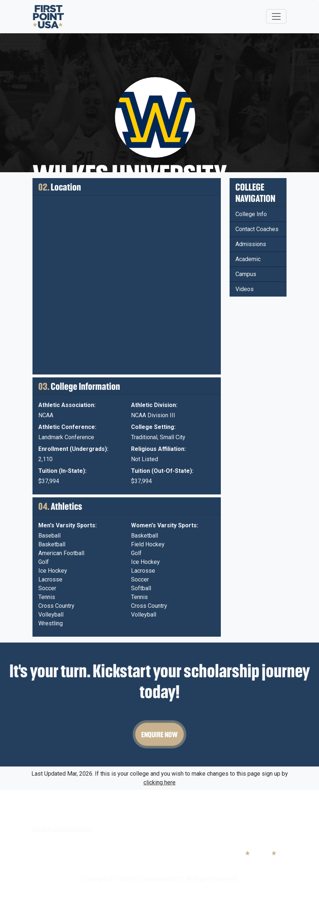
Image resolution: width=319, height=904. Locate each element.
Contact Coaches (256, 229)
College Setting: (153, 426)
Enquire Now (159, 734)
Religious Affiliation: (158, 448)
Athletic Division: (154, 405)
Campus (245, 274)
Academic (248, 259)
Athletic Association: (67, 405)
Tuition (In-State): (62, 470)
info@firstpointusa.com (62, 829)
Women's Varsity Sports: (164, 525)
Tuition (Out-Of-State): (162, 470)
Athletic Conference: (67, 426)
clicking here (159, 782)
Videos (244, 289)
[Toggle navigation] (276, 16)
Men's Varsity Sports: (67, 525)
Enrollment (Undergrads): (73, 448)
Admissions (250, 244)
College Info (251, 214)
